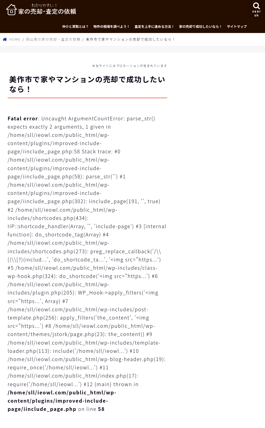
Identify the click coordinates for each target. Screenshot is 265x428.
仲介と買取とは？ (75, 26)
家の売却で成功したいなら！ (200, 26)
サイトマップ (237, 26)
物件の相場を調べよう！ (111, 26)
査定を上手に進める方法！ (155, 26)
